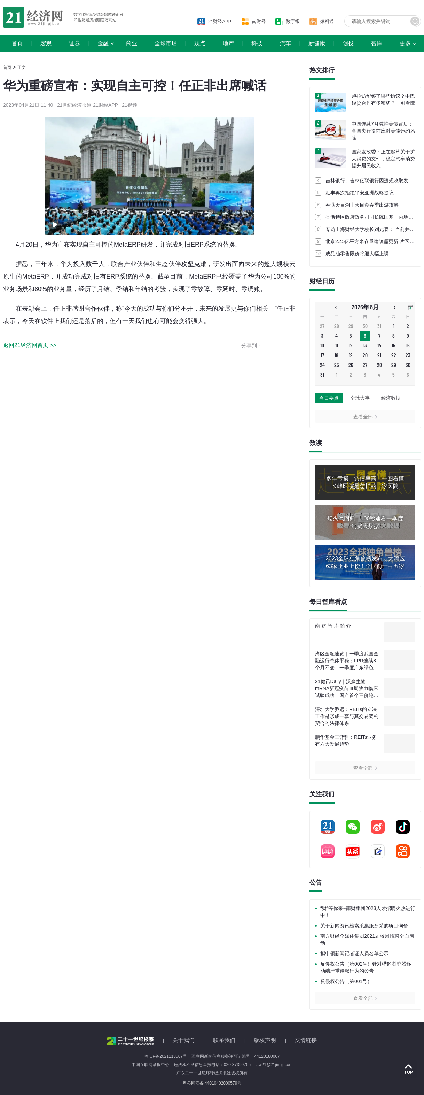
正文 (21, 67)
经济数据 (391, 398)
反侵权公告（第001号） (346, 981)
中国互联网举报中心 (150, 1064)
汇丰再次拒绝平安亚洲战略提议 (359, 192)
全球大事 (360, 398)
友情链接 (306, 1040)
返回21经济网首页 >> (29, 345)
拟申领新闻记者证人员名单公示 (354, 953)
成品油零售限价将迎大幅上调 (357, 253)
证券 (74, 43)
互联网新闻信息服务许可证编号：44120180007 (235, 1056)
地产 (228, 43)
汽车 (285, 43)
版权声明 (265, 1040)
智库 (376, 43)
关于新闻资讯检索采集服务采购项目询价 (364, 925)
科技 (256, 43)
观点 (199, 43)
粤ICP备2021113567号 (165, 1056)
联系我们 (224, 1040)
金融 (103, 43)
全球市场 (166, 43)
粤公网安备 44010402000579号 (212, 1083)
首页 (17, 43)
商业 (131, 43)
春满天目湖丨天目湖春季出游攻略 (362, 205)
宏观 (46, 43)
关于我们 (183, 1040)
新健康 (316, 43)
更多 (405, 43)
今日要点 (329, 398)
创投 (348, 43)
